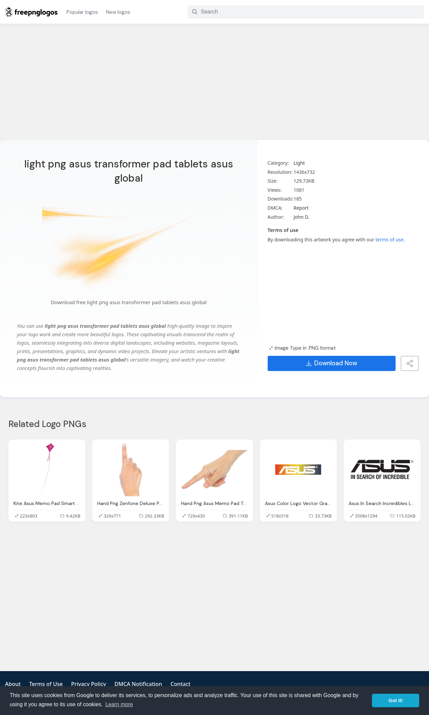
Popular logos (82, 12)
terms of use (389, 239)
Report (301, 208)
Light (299, 163)
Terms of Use (45, 684)
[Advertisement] (214, 86)
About (13, 684)
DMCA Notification (138, 684)
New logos (118, 12)
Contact (180, 684)
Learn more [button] (119, 704)
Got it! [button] (395, 700)
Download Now (331, 363)
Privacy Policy (88, 684)
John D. (302, 217)
